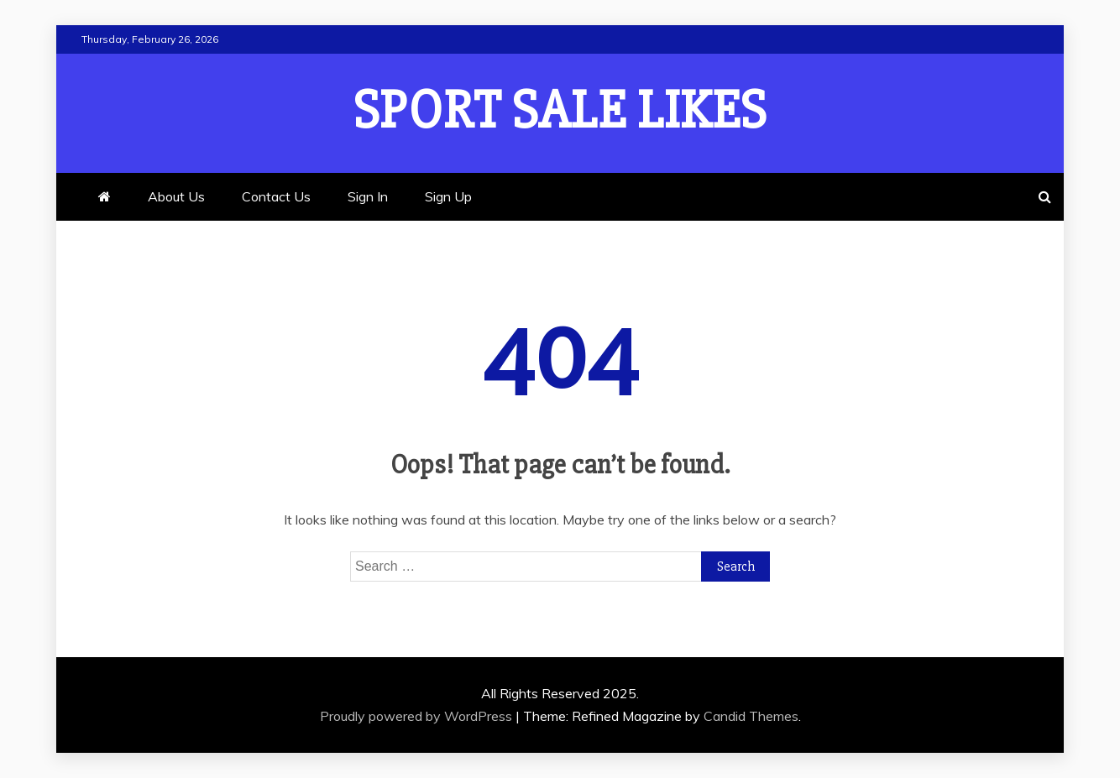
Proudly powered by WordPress (418, 716)
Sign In (368, 196)
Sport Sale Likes (560, 111)
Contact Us (276, 196)
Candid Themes (751, 716)
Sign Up (448, 196)
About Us (176, 196)
